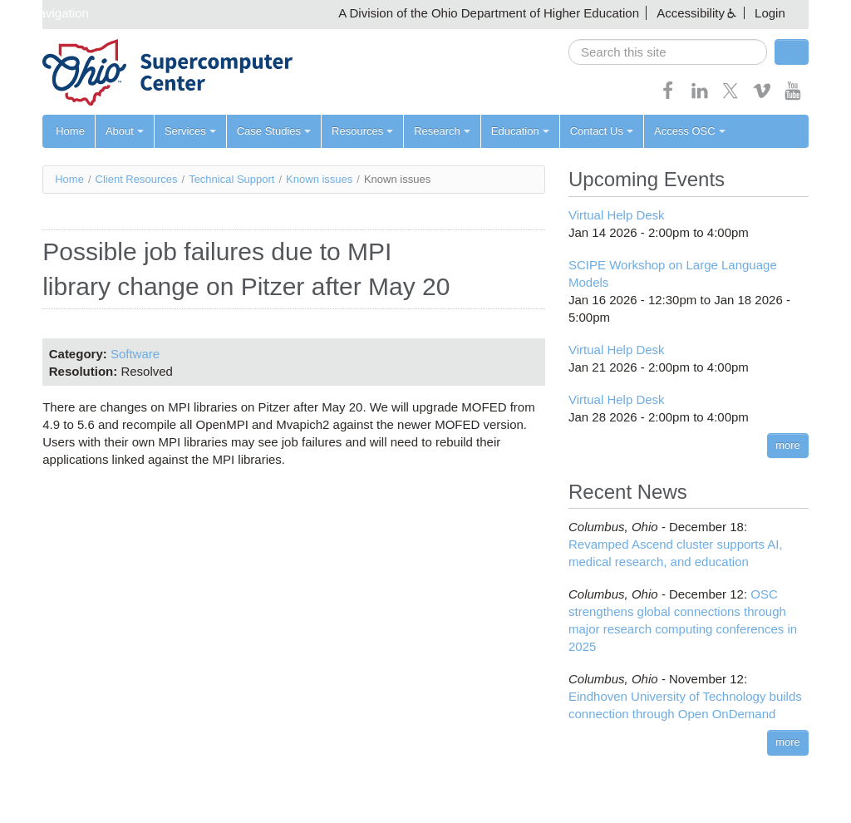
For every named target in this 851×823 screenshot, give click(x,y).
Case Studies (274, 131)
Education (520, 131)
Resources (362, 131)
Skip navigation (46, 13)
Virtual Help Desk (616, 215)
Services (190, 131)
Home (70, 131)
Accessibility (691, 13)
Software (135, 354)
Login (770, 13)
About (125, 131)
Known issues (319, 179)
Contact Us (601, 131)
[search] (667, 52)
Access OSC (690, 131)
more (787, 445)
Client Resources (137, 179)
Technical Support (231, 179)
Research (442, 131)
